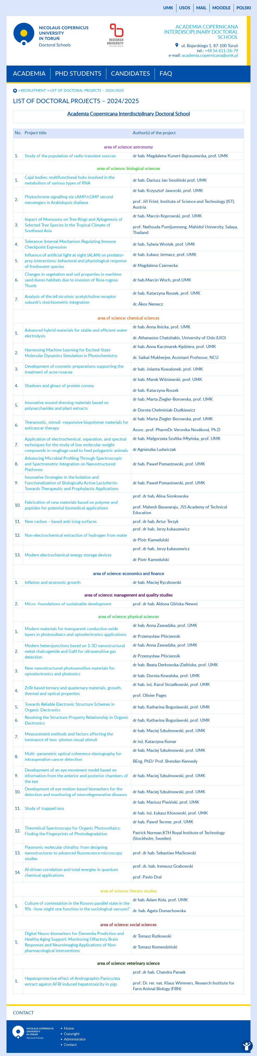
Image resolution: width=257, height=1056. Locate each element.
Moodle (221, 8)
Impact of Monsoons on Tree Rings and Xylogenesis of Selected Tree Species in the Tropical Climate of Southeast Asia (73, 225)
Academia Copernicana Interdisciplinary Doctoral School (201, 32)
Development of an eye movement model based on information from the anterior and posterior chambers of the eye (76, 776)
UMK (168, 8)
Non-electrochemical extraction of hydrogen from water (76, 535)
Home (69, 1028)
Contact (23, 1013)
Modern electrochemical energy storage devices (68, 555)
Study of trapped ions (44, 808)
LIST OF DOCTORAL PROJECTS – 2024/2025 (87, 91)
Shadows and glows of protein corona (59, 386)
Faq (166, 74)
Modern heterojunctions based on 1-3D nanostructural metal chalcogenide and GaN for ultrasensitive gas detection (75, 651)
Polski (243, 8)
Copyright (72, 1034)
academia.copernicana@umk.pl (210, 55)
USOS (184, 8)
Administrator (75, 1039)
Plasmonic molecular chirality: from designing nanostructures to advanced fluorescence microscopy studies (73, 853)
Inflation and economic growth (53, 582)
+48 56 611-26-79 (221, 51)
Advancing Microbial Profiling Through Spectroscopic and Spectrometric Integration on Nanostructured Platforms (73, 464)
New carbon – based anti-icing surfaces (61, 522)
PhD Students (78, 74)
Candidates (130, 74)
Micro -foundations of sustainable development (68, 604)
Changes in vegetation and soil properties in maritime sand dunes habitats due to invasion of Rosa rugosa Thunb (73, 280)
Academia (29, 74)
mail (201, 8)
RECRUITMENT (33, 91)
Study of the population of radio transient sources (70, 156)
